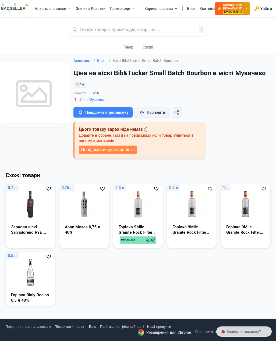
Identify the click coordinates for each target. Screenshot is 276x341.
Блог (93, 327)
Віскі (103, 60)
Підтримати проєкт (70, 327)
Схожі (148, 47)
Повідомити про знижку (103, 112)
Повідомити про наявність (108, 149)
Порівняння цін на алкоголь (28, 327)
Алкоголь (84, 60)
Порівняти (152, 112)
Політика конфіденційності (122, 327)
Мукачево (96, 100)
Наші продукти (159, 327)
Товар (128, 47)
